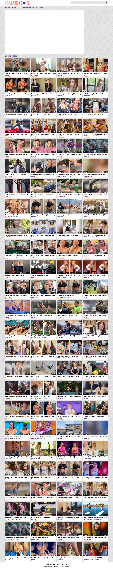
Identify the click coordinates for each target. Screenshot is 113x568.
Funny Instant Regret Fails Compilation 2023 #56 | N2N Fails (16, 255)
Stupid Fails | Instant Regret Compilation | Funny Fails (43, 175)
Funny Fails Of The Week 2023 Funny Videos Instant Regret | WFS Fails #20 (68, 497)
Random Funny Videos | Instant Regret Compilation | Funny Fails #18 (95, 356)
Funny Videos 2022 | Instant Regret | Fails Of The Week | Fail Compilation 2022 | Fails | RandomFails (70, 437)
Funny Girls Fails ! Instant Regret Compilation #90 (40, 518)
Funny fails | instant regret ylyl (66, 295)
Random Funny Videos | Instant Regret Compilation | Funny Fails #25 (42, 195)
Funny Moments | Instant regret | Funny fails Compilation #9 (95, 175)
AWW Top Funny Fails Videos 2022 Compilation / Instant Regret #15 (67, 316)
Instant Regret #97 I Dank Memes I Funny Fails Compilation (95, 457)
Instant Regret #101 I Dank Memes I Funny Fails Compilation (70, 195)
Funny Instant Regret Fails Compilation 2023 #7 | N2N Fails (69, 276)
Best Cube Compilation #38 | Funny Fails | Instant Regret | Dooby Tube (69, 397)
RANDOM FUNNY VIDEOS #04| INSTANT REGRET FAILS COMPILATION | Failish (16, 74)
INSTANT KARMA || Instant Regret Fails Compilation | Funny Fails (95, 538)
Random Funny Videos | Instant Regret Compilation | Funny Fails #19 (42, 457)
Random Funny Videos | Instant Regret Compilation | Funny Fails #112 (95, 376)
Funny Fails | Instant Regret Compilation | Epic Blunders (69, 558)
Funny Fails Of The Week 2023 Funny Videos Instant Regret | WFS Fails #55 (94, 558)
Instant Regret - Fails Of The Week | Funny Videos (43, 356)
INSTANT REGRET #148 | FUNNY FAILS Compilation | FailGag (16, 134)
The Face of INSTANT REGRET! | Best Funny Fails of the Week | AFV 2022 (42, 437)
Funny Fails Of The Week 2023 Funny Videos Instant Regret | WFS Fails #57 (42, 336)
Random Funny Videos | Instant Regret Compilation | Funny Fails (68, 74)
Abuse (65, 564)
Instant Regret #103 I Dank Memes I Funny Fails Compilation (43, 74)
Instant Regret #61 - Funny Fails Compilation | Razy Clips (40, 114)
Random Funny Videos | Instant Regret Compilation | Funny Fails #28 (95, 316)
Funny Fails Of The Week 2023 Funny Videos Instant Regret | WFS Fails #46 (94, 134)
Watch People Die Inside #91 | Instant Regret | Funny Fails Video (42, 558)
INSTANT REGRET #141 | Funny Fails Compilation (15, 175)
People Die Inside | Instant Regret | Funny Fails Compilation (17, 417)
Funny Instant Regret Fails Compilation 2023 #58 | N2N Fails (16, 538)
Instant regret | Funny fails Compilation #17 (69, 235)
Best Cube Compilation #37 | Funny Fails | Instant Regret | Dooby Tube (17, 195)
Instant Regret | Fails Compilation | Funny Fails (69, 94)
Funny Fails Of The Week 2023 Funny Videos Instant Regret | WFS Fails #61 (42, 397)
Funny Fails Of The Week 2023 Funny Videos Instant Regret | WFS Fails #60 (68, 356)
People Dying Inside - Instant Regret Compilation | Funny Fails (94, 417)
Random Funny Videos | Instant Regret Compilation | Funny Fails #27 (95, 296)
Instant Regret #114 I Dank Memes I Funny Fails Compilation (96, 477)
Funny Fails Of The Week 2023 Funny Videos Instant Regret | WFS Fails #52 (16, 518)
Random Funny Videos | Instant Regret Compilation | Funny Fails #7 (16, 397)
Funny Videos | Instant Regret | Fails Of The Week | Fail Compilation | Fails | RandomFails (95, 114)
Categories (53, 564)
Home (47, 564)
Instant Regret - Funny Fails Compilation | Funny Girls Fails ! (17, 457)
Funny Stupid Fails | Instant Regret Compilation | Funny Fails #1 (41, 477)
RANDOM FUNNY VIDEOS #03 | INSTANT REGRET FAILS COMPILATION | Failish (95, 497)
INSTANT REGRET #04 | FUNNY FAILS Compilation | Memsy (68, 477)
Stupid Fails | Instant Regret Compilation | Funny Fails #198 (17, 477)
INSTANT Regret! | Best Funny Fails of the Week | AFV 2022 (95, 518)
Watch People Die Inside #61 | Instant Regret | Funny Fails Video (68, 336)
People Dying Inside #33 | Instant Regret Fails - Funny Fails (16, 497)
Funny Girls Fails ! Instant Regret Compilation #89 (14, 276)
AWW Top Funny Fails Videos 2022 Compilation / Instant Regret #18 (94, 94)
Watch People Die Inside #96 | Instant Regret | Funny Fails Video (16, 296)
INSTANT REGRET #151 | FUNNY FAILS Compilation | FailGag (95, 397)
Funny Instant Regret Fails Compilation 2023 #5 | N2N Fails (16, 215)
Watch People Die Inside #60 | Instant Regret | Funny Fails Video (68, 457)
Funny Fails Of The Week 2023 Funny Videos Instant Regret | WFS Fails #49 (94, 255)
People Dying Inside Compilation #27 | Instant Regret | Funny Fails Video (16, 558)
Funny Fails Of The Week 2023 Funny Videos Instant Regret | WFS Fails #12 (16, 437)
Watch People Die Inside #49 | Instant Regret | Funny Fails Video (94, 276)
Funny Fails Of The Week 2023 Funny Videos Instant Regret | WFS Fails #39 (94, 235)
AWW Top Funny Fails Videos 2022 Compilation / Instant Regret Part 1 (41, 538)
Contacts (60, 564)
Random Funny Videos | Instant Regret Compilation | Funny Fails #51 (16, 235)
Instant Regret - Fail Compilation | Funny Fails (95, 74)
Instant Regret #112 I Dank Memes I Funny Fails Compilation (43, 376)
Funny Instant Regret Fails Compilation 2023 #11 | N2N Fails (69, 175)
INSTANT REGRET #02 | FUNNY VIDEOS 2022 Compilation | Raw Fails (69, 417)
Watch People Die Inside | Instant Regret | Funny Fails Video (95, 437)
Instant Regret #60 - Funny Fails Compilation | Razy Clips (93, 336)
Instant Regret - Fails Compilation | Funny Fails (17, 94)
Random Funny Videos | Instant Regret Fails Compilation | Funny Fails (16, 155)
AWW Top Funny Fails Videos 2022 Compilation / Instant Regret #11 (41, 276)
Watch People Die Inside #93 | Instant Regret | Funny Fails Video (68, 255)
